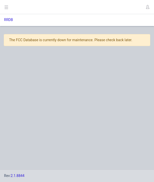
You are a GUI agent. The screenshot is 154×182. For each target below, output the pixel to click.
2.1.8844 (18, 176)
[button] (147, 7)
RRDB (8, 20)
